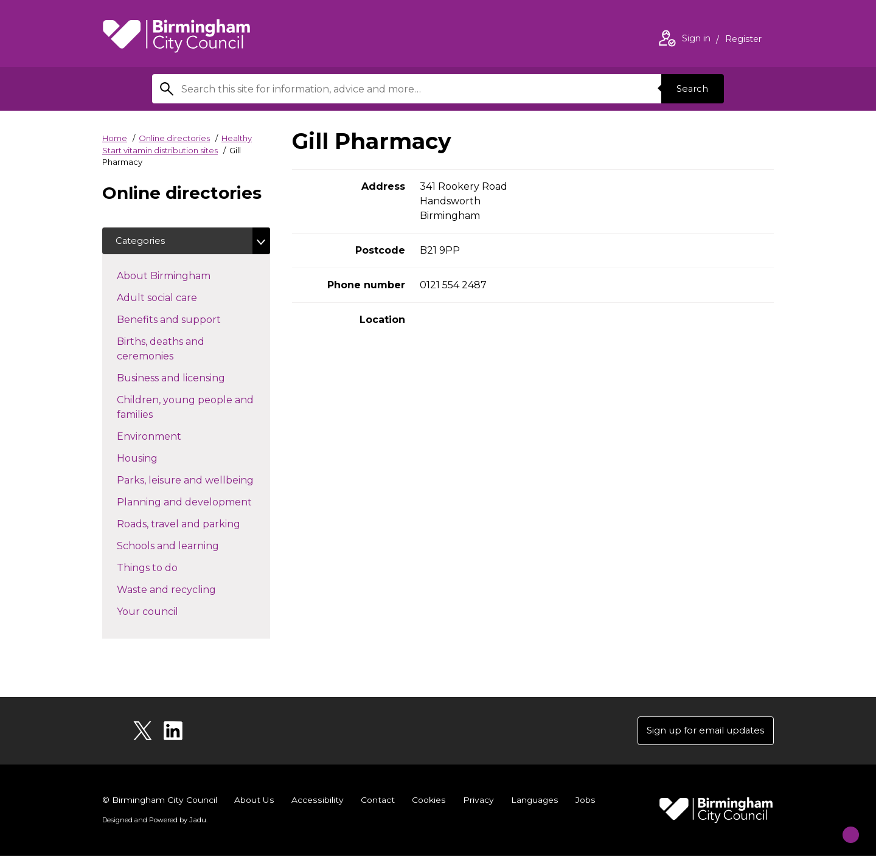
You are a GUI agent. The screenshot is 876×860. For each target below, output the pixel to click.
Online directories (174, 138)
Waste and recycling (188, 591)
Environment (170, 438)
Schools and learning (189, 547)
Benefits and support (190, 321)
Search (690, 88)
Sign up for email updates (700, 734)
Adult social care (178, 299)
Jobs (584, 804)
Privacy (476, 804)
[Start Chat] (842, 826)
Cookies (427, 804)
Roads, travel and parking (193, 525)
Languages (533, 804)
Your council (169, 613)
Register (743, 40)
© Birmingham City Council (160, 804)
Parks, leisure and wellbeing (193, 481)
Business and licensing (192, 379)
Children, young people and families (185, 410)
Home (114, 138)
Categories (143, 242)
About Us (254, 804)
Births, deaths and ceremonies (167, 351)
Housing (159, 459)
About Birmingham (185, 277)
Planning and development (193, 503)
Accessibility (316, 804)
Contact (377, 804)
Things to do (169, 569)
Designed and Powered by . (154, 824)
